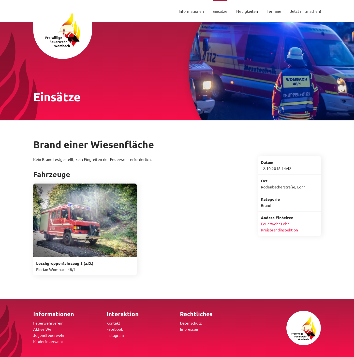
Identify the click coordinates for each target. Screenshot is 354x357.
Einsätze (220, 11)
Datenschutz (191, 322)
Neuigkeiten (247, 11)
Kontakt (113, 322)
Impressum (189, 329)
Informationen (191, 11)
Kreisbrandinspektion (279, 229)
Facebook (114, 329)
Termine (274, 11)
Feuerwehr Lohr (275, 223)
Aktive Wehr (44, 329)
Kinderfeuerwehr (48, 341)
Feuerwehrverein (48, 322)
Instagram (115, 335)
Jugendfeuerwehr (49, 335)
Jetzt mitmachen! (305, 11)
